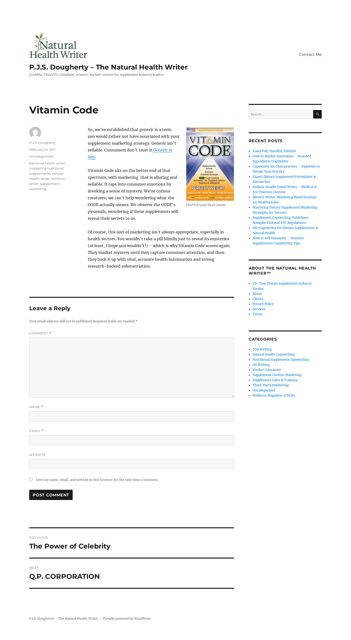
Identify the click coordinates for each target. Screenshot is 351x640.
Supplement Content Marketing (277, 375)
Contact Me (310, 54)
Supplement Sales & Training (275, 380)
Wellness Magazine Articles (274, 395)
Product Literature (267, 370)
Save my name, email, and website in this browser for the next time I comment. (97, 480)
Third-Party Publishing (271, 385)
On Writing (261, 365)
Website (37, 455)
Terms (258, 314)
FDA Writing (262, 349)
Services (259, 309)
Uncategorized (41, 156)
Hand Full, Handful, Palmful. (274, 151)
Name (36, 407)
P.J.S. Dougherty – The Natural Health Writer (108, 67)
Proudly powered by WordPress (127, 619)
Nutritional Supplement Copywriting (281, 360)
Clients (258, 299)
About (257, 294)
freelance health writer (47, 163)
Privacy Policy (263, 304)
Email (36, 431)
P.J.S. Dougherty (42, 143)
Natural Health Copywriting (274, 354)
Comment (40, 333)
